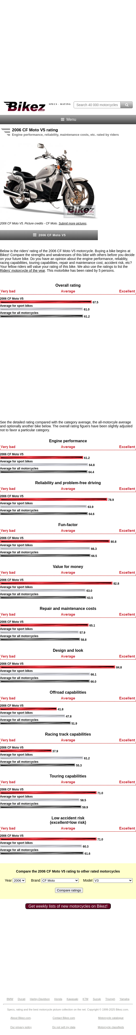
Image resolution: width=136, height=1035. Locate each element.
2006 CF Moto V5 (49, 235)
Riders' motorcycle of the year (22, 270)
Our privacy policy (21, 1027)
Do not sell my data (63, 1027)
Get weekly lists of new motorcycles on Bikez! (68, 906)
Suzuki (97, 999)
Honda (58, 999)
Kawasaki (72, 999)
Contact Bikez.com (64, 1017)
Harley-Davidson (40, 999)
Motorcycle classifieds (111, 1027)
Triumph (110, 999)
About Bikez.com (21, 1017)
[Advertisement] (46, 369)
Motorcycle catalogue (111, 1017)
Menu (68, 119)
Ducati (21, 999)
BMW (10, 999)
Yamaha (124, 999)
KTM (85, 999)
